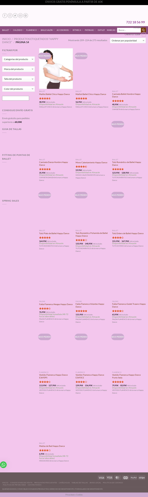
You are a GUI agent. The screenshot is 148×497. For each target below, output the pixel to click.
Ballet (6, 30)
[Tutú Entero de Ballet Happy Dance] (129, 208)
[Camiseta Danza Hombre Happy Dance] (56, 137)
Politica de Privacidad (14, 485)
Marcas (112, 30)
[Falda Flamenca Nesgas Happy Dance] (56, 278)
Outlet (101, 30)
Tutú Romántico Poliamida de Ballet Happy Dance (92, 234)
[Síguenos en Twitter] (15, 15)
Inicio (6, 39)
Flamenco (32, 30)
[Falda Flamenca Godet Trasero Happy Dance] (129, 278)
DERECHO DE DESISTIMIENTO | (62, 489)
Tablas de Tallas (80, 483)
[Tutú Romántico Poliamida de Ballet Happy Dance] (92, 208)
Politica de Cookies (113, 483)
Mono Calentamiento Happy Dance (91, 162)
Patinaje (90, 30)
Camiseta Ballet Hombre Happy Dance (126, 95)
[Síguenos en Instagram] (10, 15)
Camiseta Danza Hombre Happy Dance (53, 163)
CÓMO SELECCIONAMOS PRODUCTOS (33, 489)
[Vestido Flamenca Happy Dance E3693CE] (92, 349)
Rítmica (78, 30)
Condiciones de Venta (21, 483)
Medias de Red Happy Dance (52, 446)
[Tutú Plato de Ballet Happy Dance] (56, 208)
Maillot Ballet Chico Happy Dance (54, 94)
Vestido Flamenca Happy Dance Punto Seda (126, 376)
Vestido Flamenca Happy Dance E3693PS (53, 376)
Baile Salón (48, 30)
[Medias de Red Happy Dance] (56, 420)
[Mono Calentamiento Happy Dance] (92, 137)
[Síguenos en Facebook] (4, 15)
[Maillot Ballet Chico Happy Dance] (56, 68)
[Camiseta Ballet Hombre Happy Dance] (129, 68)
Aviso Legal (95, 483)
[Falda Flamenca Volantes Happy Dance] (92, 278)
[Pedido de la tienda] (128, 40)
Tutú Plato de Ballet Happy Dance (54, 233)
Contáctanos (34, 485)
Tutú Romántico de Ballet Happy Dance (126, 163)
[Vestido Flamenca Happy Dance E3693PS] (56, 349)
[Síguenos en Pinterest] (25, 15)
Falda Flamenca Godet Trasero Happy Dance (129, 305)
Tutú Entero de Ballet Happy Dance (128, 233)
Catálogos (64, 483)
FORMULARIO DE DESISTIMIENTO (89, 489)
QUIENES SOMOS (9, 489)
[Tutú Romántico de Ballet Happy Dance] (129, 137)
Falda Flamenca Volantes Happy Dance (90, 305)
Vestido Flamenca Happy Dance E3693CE (90, 376)
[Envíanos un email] (20, 15)
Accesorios (64, 30)
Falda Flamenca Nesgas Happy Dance (56, 304)
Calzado (18, 30)
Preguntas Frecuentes (45, 483)
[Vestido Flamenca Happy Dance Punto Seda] (129, 349)
